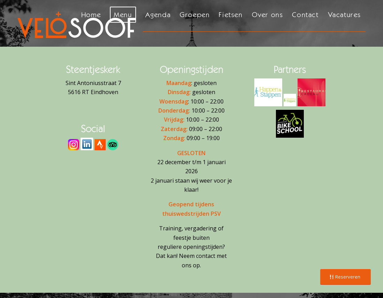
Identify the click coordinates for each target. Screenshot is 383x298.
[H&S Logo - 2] (268, 92)
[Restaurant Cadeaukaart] (311, 92)
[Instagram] (73, 144)
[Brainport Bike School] (290, 124)
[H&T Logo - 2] (290, 100)
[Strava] (100, 144)
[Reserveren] (345, 277)
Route (93, 101)
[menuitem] (91, 23)
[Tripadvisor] (112, 144)
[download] (87, 144)
